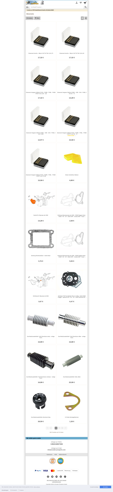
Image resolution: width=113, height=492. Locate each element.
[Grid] (82, 18)
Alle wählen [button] (105, 487)
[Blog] (56, 477)
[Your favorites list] (81, 2)
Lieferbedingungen (56, 482)
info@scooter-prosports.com (56, 450)
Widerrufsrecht (62, 454)
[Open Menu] (27, 7)
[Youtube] (61, 477)
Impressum (49, 454)
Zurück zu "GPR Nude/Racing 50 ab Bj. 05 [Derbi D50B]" (40, 10)
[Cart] (85, 2)
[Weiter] (65, 428)
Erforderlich (14, 490)
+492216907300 (56, 444)
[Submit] (85, 7)
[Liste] (85, 18)
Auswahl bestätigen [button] (94, 487)
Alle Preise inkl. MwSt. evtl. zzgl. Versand (56, 480)
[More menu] (77, 2)
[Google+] (65, 477)
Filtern (37, 18)
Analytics (22, 490)
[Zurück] (47, 428)
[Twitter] (52, 477)
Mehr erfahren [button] (37, 487)
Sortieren (30, 18)
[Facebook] (48, 477)
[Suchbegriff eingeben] (57, 7)
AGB (55, 454)
